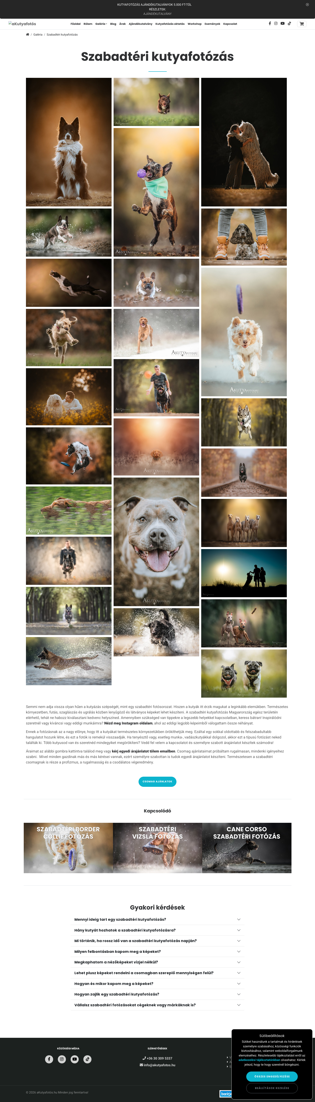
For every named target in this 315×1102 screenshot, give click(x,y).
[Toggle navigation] (301, 24)
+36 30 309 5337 (157, 1059)
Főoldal (76, 24)
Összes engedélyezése (272, 1076)
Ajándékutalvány (157, 14)
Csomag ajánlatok (157, 781)
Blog (113, 24)
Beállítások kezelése (272, 1088)
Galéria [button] (100, 24)
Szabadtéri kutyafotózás (62, 34)
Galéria (38, 34)
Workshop (195, 24)
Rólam (88, 24)
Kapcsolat (230, 24)
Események (212, 24)
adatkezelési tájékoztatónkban (259, 1060)
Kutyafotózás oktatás (170, 24)
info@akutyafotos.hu (157, 1065)
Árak (122, 24)
